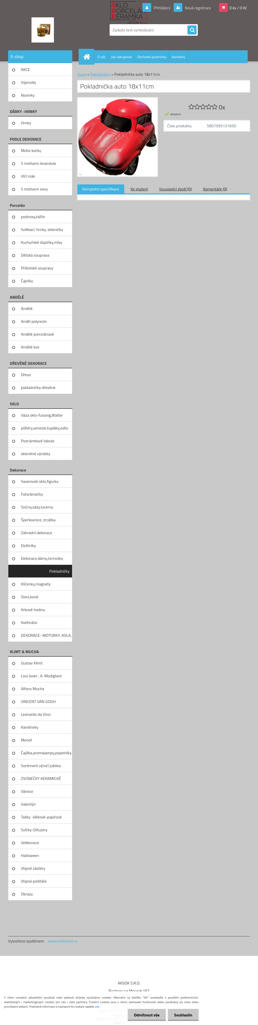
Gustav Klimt (32, 663)
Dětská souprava (35, 255)
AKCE (25, 69)
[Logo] (42, 30)
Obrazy (27, 894)
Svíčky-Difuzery (34, 830)
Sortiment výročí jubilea (41, 766)
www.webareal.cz (63, 941)
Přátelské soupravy (37, 268)
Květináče (29, 622)
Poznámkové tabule (37, 441)
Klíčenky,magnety (36, 584)
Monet (26, 740)
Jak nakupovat (121, 56)
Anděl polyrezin (34, 321)
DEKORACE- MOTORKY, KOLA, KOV (46, 637)
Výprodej (28, 82)
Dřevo (26, 375)
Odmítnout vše (146, 1015)
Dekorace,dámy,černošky (42, 558)
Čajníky (27, 281)
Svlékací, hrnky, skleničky (42, 229)
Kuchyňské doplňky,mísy (41, 242)
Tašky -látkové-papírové (41, 817)
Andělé (27, 308)
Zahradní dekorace (36, 533)
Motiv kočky (31, 150)
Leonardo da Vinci (36, 714)
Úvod (81, 74)
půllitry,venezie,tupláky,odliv (44, 428)
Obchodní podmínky (152, 56)
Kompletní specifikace (100, 189)
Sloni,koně (29, 597)
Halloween (30, 855)
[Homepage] (88, 56)
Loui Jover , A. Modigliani (41, 676)
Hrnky (26, 123)
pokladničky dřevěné (38, 387)
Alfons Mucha (32, 689)
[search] (192, 30)
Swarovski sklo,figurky (39, 481)
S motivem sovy (34, 189)
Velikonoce (30, 843)
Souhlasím (183, 1015)
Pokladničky (59, 571)
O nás (101, 56)
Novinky (28, 95)
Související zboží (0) (175, 189)
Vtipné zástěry (33, 868)
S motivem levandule (38, 163)
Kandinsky (29, 727)
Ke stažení (139, 189)
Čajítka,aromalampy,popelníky (46, 753)
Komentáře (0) (215, 189)
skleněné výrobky (35, 454)
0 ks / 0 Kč (238, 8)
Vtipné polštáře (34, 881)
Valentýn (28, 804)
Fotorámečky (32, 494)
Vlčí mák (28, 176)
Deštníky (28, 545)
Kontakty (178, 56)
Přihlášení (162, 8)
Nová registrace (197, 8)
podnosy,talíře (33, 217)
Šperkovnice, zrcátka (38, 520)
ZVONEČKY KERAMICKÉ (41, 778)
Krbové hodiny (33, 610)
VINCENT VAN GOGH (38, 701)
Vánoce (27, 791)
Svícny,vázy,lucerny (37, 507)
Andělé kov (30, 347)
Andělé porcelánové (37, 334)
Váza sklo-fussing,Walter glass (42, 417)
